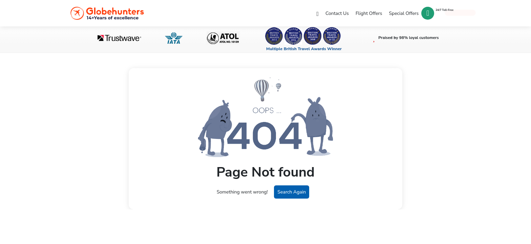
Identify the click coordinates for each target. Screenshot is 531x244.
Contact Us (335, 11)
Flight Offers (368, 11)
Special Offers (403, 11)
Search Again (291, 192)
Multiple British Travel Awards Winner (304, 49)
